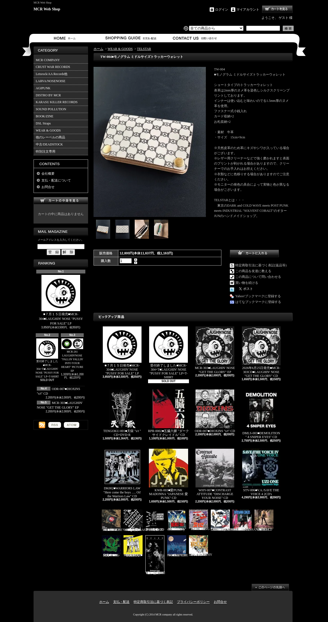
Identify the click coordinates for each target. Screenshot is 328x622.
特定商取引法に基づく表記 (153, 602)
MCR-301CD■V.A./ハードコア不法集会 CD (154, 520)
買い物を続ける (246, 283)
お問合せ (195, 38)
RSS (54, 425)
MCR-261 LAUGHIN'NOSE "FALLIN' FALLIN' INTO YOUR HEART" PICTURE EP (72, 355)
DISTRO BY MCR (48, 95)
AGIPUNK (43, 88)
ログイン (221, 9)
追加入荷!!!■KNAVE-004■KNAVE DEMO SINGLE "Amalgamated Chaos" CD (155, 555)
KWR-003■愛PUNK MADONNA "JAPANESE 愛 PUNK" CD (168, 474)
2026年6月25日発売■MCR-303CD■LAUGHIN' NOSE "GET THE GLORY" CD (261, 352)
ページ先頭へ (270, 587)
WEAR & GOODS (48, 130)
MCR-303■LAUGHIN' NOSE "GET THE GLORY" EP (215, 350)
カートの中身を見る (61, 200)
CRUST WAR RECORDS (53, 67)
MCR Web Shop (47, 9)
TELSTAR (144, 49)
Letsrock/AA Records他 (51, 74)
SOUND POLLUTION (51, 109)
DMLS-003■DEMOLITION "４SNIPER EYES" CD (261, 414)
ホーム (66, 38)
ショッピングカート (277, 9)
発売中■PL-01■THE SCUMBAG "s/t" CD (111, 546)
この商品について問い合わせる (258, 277)
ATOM (71, 425)
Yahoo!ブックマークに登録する (258, 296)
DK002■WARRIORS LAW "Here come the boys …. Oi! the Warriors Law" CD (122, 473)
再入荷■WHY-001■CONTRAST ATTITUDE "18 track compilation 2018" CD (136, 521)
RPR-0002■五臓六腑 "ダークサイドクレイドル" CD (168, 413)
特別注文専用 (45, 151)
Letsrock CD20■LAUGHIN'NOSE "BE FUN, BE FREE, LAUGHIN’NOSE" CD (228, 520)
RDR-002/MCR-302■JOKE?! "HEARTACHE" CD (113, 521)
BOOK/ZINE (44, 116)
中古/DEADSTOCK (49, 144)
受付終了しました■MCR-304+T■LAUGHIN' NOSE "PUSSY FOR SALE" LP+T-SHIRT (47, 358)
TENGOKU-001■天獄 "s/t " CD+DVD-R (122, 413)
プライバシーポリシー (193, 602)
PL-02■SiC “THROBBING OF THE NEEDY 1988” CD (199, 520)
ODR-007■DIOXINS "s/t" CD (215, 411)
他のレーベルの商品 (50, 137)
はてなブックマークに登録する (258, 302)
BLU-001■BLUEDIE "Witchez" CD (177, 546)
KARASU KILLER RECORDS (56, 102)
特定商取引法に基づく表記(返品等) (261, 265)
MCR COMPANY (48, 60)
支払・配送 (121, 602)
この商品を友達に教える (253, 271)
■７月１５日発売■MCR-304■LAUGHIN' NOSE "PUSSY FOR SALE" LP (61, 300)
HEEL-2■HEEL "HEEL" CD (263, 520)
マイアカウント (247, 9)
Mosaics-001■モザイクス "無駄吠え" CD (133, 546)
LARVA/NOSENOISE (50, 81)
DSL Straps (43, 123)
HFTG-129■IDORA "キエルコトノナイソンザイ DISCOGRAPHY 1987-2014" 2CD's (200, 546)
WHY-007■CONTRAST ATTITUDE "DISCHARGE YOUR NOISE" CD (214, 474)
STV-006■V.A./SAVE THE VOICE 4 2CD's (261, 472)
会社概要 (48, 173)
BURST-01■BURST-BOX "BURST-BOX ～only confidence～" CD (176, 520)
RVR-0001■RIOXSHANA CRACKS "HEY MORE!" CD (246, 520)
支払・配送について (130, 38)
